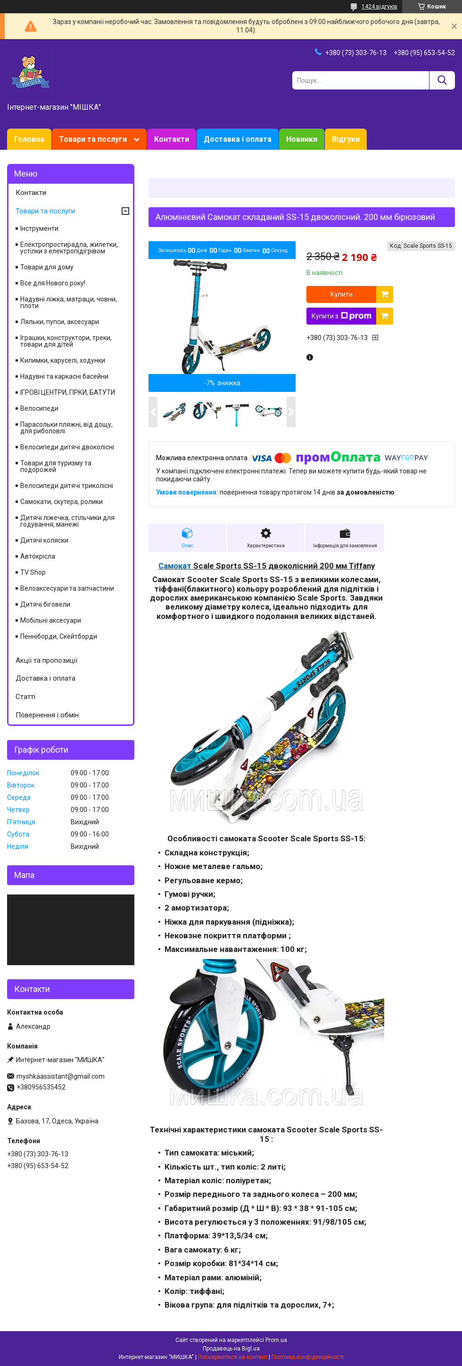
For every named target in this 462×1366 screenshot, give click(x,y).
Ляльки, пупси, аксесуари (59, 321)
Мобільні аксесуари (50, 620)
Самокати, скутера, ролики (61, 501)
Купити (341, 294)
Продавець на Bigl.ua (231, 1348)
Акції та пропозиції (46, 660)
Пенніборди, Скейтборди (58, 636)
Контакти (171, 139)
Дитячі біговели (45, 604)
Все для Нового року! (52, 283)
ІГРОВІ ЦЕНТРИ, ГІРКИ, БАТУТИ (67, 392)
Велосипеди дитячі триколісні (66, 485)
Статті (25, 696)
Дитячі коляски (44, 540)
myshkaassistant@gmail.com (60, 1076)
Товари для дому (47, 267)
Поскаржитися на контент (232, 1357)
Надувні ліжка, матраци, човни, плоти (68, 302)
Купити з (341, 316)
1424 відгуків (379, 6)
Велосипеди (39, 408)
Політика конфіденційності (308, 1357)
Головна (29, 139)
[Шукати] (442, 80)
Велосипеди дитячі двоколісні (67, 447)
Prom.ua (276, 1340)
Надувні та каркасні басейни (64, 376)
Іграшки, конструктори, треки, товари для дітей (66, 341)
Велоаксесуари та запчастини (67, 588)
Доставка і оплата (238, 139)
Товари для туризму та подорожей (55, 466)
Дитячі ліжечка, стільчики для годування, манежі (67, 521)
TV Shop (33, 572)
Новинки (301, 139)
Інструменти (39, 228)
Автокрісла (37, 556)
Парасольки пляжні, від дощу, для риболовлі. (66, 428)
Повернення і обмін (47, 715)
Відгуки (346, 139)
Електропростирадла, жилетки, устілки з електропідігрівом (69, 248)
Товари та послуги (93, 139)
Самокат (174, 565)
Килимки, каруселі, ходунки (62, 360)
